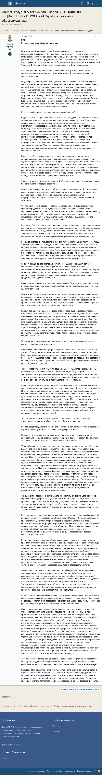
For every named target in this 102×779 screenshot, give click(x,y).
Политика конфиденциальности (61, 771)
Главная (56, 726)
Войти (4, 758)
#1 (99, 37)
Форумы (56, 731)
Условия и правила (37, 771)
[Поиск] (98, 3)
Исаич (6, 24)
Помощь (80, 771)
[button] (4, 3)
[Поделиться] (95, 36)
